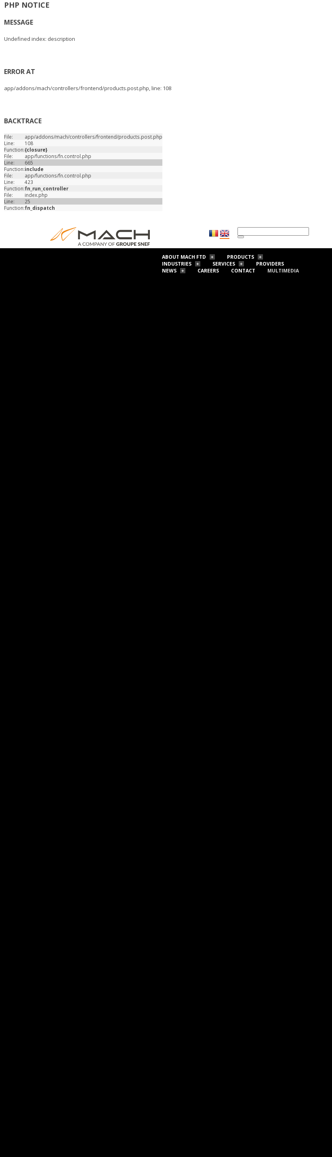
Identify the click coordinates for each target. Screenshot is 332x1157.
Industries (176, 263)
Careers (208, 270)
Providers (270, 263)
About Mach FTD (184, 256)
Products (240, 256)
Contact (243, 270)
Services (223, 263)
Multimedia (283, 270)
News (169, 270)
